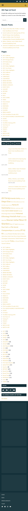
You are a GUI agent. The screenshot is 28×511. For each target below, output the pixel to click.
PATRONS (5, 108)
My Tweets (4, 398)
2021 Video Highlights (8, 70)
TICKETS (5, 129)
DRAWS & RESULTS (8, 85)
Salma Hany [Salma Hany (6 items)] (4, 236)
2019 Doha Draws (7, 61)
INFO (4, 95)
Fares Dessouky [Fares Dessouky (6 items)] (15, 201)
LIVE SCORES (6, 97)
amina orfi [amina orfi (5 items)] (22, 198)
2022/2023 (6, 341)
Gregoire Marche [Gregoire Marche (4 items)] (9, 205)
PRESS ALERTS (7, 112)
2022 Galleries (6, 72)
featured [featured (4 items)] (20, 201)
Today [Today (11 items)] (12, 241)
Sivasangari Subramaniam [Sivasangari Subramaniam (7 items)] (8, 238)
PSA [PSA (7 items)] (9, 227)
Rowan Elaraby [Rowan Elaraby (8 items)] (12, 233)
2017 (4, 331)
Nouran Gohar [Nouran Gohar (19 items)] (12, 220)
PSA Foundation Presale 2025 (11, 114)
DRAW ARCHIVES (7, 83)
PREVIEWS (5, 360)
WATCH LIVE (6, 133)
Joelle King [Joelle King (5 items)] (17, 208)
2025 (4, 348)
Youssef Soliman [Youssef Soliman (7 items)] (5, 243)
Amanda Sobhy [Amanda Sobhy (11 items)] (15, 198)
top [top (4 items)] (14, 241)
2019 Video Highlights (8, 66)
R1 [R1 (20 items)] (22, 230)
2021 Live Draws (7, 68)
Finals (4, 352)
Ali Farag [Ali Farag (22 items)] (5, 198)
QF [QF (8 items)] (13, 230)
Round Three (6, 373)
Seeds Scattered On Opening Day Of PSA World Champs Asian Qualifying (17, 161)
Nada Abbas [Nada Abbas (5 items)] (23, 216)
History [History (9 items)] (13, 208)
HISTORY (5, 91)
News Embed (6, 101)
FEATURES (5, 350)
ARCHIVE (18, 143)
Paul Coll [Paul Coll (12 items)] (4, 227)
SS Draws (5, 120)
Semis (4, 379)
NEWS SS (5, 104)
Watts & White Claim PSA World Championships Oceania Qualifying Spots (16, 171)
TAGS (8, 143)
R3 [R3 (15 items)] (2, 233)
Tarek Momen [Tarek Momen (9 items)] (19, 238)
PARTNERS (6, 106)
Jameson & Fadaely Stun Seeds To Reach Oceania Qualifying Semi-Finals (17, 188)
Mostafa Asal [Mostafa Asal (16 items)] (15, 216)
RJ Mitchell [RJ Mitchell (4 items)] (6, 233)
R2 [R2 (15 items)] (24, 230)
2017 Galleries (6, 55)
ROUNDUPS (6, 377)
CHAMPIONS (6, 78)
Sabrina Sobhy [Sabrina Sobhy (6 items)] (20, 233)
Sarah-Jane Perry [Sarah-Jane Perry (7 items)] (12, 236)
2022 (4, 339)
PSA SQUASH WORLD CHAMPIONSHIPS (13, 116)
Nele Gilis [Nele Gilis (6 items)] (3, 220)
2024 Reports (6, 346)
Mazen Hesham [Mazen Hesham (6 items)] (11, 213)
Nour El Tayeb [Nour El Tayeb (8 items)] (14, 224)
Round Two (6, 375)
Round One (6, 371)
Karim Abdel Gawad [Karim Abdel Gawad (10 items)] (11, 211)
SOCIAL (5, 118)
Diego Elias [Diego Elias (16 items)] (6, 201)
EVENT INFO (6, 87)
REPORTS (5, 369)
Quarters (5, 367)
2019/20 (5, 335)
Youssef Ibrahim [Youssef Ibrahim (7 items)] (20, 241)
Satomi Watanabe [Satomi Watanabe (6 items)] (21, 236)
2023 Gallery (6, 74)
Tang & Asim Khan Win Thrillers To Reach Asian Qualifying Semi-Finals (17, 151)
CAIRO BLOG (6, 76)
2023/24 (5, 343)
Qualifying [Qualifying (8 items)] (17, 230)
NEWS (4, 99)
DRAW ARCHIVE (7, 80)
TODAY (5, 131)
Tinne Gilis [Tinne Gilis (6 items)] (7, 241)
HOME (4, 93)
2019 (4, 333)
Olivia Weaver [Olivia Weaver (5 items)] (21, 224)
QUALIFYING (6, 365)
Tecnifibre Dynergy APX (9, 122)
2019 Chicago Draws (8, 59)
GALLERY (5, 89)
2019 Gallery (6, 64)
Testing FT (5, 127)
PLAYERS (5, 110)
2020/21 (5, 337)
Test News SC (6, 125)
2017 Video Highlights (8, 57)
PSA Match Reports (8, 362)
